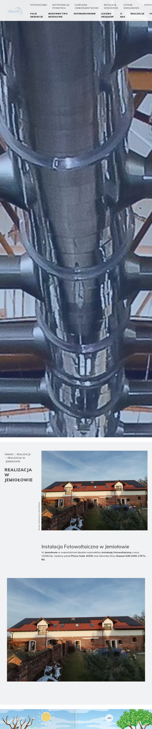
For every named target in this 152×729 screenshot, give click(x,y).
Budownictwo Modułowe (58, 15)
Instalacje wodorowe (111, 6)
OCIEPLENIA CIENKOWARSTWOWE (87, 6)
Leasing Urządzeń (107, 15)
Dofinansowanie (85, 13)
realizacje (137, 13)
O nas (122, 15)
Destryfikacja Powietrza (60, 6)
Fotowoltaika (38, 5)
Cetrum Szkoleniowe (131, 6)
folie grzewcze (36, 15)
